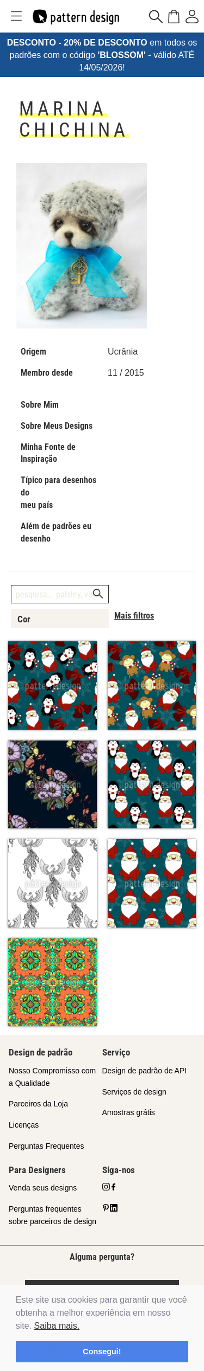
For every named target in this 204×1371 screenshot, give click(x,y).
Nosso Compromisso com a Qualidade (52, 1076)
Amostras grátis (128, 1112)
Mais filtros (134, 615)
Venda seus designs (43, 1187)
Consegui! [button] (102, 1351)
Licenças (24, 1125)
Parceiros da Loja (38, 1103)
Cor (23, 619)
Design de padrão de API (144, 1070)
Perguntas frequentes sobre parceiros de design (52, 1215)
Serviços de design (134, 1091)
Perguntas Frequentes (46, 1146)
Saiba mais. (57, 1325)
